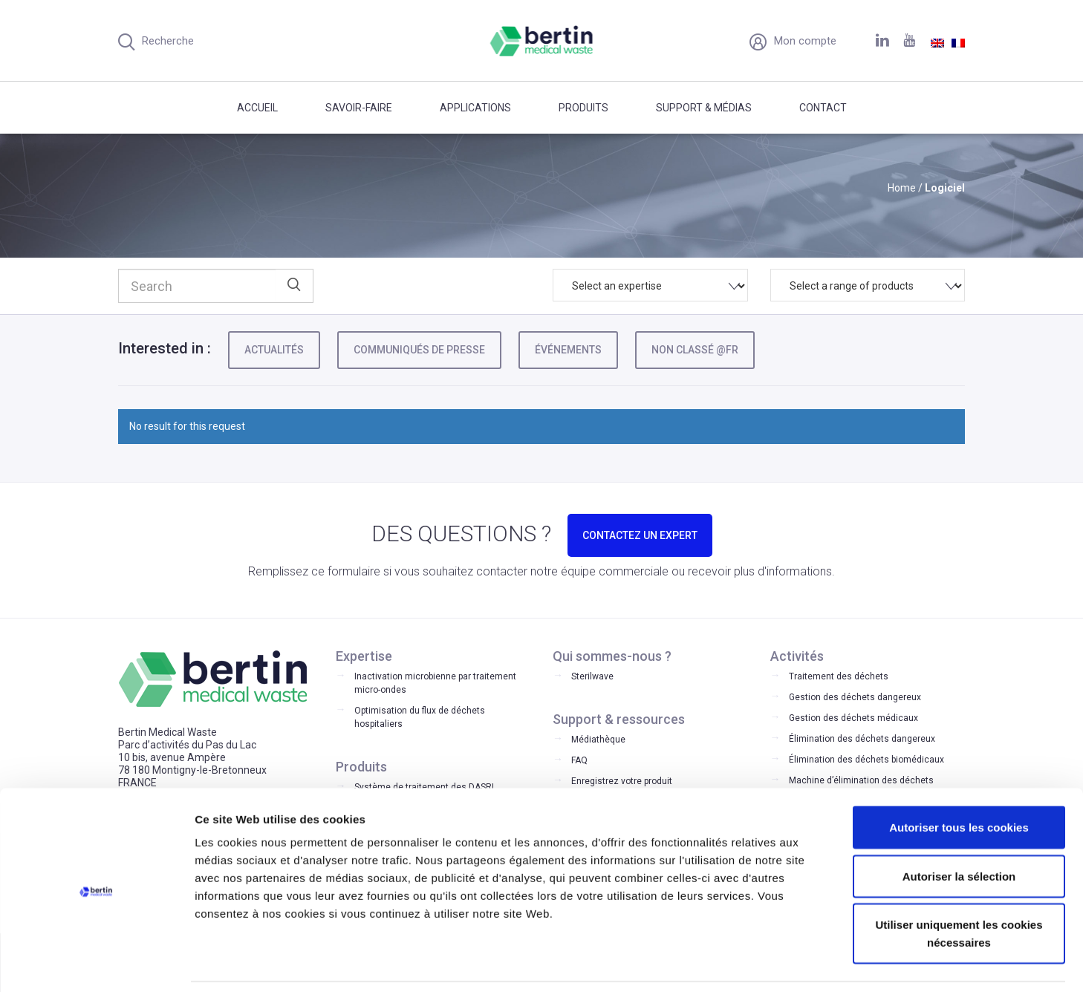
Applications (475, 108)
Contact (823, 108)
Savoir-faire (358, 108)
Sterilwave (592, 676)
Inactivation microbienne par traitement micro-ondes (435, 683)
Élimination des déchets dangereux (862, 739)
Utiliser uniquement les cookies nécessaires (958, 885)
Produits (583, 108)
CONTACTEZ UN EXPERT (639, 535)
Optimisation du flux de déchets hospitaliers (419, 717)
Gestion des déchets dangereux (855, 697)
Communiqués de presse (419, 350)
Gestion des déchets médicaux (853, 718)
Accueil (257, 108)
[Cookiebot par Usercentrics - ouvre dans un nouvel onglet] (96, 963)
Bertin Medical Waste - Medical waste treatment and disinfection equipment (541, 41)
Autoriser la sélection (959, 828)
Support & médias (704, 108)
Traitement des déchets (838, 676)
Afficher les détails (818, 962)
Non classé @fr (694, 350)
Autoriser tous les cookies (959, 779)
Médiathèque (598, 739)
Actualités (274, 350)
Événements (568, 350)
